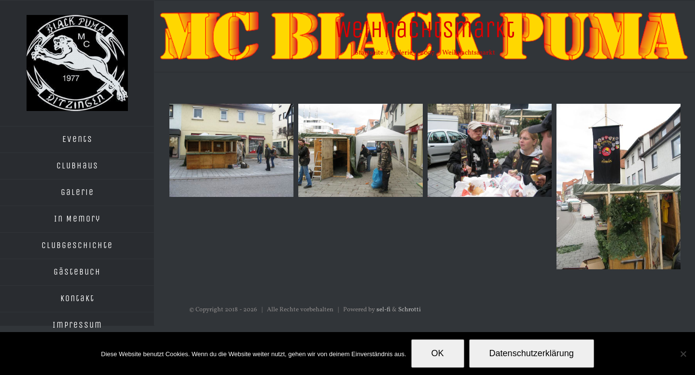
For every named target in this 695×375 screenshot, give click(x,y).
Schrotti (409, 310)
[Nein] (683, 354)
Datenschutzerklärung (531, 353)
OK (437, 353)
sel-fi (383, 310)
